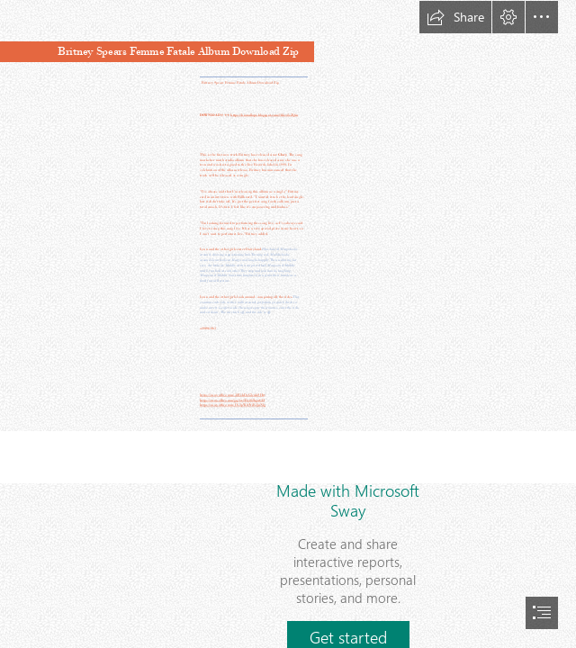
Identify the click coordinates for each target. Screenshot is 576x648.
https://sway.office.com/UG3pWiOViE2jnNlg (233, 404)
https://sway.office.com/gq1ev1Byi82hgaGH (232, 400)
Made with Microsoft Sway (347, 500)
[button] (455, 17)
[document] (288, 324)
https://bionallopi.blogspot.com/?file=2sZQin (264, 114)
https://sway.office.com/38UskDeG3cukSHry (233, 394)
